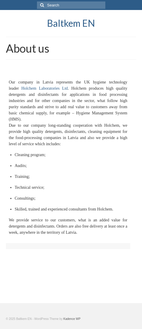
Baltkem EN (71, 23)
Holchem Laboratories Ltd (44, 88)
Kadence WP (71, 318)
